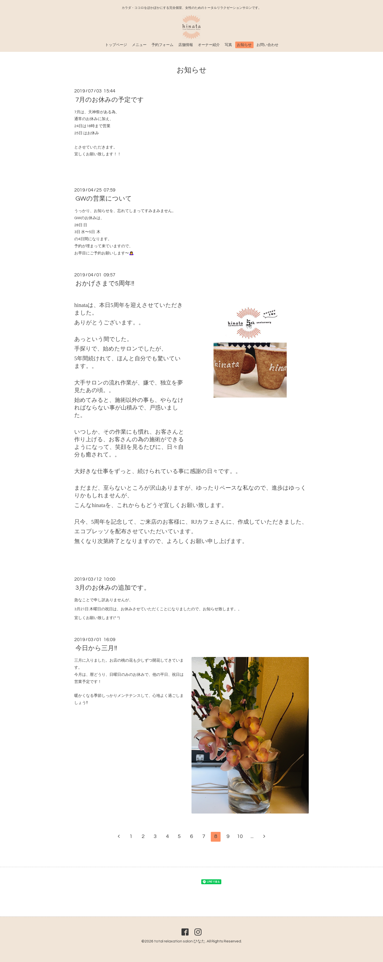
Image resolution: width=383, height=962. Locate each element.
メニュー (139, 45)
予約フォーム (162, 45)
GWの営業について (103, 198)
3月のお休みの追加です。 (112, 588)
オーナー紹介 (209, 45)
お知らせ (244, 45)
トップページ (116, 45)
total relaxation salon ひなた (179, 941)
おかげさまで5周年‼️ (104, 283)
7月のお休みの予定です (109, 99)
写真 (228, 45)
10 (240, 836)
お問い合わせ (267, 45)
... (252, 836)
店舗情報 (185, 45)
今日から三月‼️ (96, 648)
